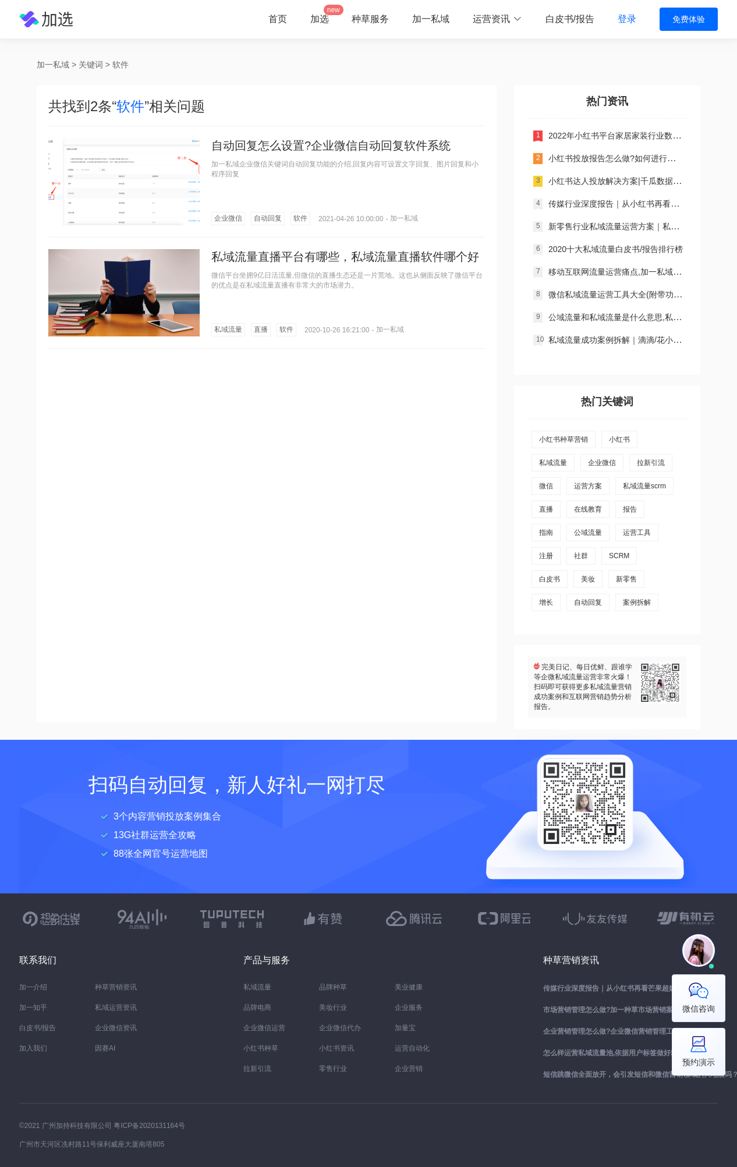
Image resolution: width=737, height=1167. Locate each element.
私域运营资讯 (116, 1007)
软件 (120, 64)
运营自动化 (412, 1048)
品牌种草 (333, 987)
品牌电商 (257, 1007)
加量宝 (405, 1028)
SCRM (619, 556)
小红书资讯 (336, 1048)
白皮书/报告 (569, 19)
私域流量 (228, 329)
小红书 (619, 439)
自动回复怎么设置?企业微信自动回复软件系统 (331, 145)
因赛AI (105, 1048)
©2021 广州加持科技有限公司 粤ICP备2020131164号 (102, 1126)
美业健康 (409, 987)
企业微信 (228, 218)
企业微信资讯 (116, 1028)
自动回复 (268, 218)
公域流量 (588, 532)
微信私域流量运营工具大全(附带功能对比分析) (632, 294)
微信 (546, 486)
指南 (546, 532)
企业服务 (409, 1007)
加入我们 (33, 1048)
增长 (546, 602)
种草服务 (370, 19)
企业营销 (409, 1069)
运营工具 (637, 532)
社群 (581, 556)
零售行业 (333, 1069)
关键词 (91, 64)
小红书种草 (260, 1048)
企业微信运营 (264, 1028)
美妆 (588, 579)
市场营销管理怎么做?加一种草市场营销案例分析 (618, 1010)
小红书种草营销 (563, 439)
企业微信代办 (340, 1028)
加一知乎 (33, 1007)
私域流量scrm (644, 486)
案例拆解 (637, 602)
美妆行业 (333, 1007)
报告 (630, 509)
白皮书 (549, 579)
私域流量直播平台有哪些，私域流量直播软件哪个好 (345, 256)
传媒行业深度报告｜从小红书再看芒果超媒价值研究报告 (630, 988)
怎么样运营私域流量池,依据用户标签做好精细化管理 (624, 1053)
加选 (319, 19)
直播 (261, 329)
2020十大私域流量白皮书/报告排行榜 (615, 249)
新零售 (626, 579)
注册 (546, 556)
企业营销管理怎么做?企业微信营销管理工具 (611, 1031)
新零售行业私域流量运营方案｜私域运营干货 (629, 226)
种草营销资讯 (116, 987)
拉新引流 (651, 463)
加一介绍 (33, 987)
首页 (277, 19)
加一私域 (430, 19)
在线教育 (588, 509)
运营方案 (588, 486)
